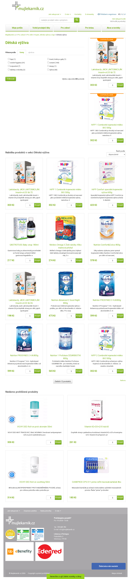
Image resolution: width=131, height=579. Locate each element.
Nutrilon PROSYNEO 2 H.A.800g (24, 355)
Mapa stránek (117, 573)
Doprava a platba (30, 511)
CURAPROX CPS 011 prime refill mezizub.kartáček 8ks (96, 482)
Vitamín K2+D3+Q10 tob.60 (96, 426)
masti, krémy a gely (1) (57, 59)
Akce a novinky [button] (113, 28)
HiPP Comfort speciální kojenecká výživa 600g (107, 191)
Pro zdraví (21, 35)
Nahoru (123, 380)
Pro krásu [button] (89, 28)
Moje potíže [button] (17, 28)
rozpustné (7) (15, 66)
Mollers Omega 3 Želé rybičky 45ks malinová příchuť (65, 246)
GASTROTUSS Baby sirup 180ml (24, 245)
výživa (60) (53, 70)
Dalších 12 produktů (63, 381)
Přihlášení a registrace (107, 14)
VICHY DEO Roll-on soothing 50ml (34, 482)
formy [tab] (22, 52)
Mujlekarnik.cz (10, 35)
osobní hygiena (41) (17, 63)
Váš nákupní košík (119, 19)
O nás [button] (68, 14)
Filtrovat (10, 79)
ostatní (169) (54, 63)
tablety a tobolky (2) (17, 70)
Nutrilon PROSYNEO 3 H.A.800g (107, 300)
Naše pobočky (45, 511)
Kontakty (78, 14)
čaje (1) (13, 59)
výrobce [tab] (31, 52)
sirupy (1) (52, 66)
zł (124, 14)
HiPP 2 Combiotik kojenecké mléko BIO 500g (107, 357)
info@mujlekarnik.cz (66, 529)
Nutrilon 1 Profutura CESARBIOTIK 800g (65, 357)
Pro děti (30, 35)
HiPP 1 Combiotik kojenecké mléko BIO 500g (107, 126)
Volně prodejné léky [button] (41, 28)
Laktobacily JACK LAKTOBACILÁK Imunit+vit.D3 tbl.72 (106, 71)
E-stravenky (89, 14)
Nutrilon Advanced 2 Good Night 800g (65, 301)
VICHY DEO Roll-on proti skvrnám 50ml (34, 426)
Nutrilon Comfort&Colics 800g (107, 245)
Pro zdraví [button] (65, 28)
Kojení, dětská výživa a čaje (45, 35)
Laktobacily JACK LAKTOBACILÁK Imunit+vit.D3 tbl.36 (24, 301)
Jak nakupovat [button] (54, 14)
